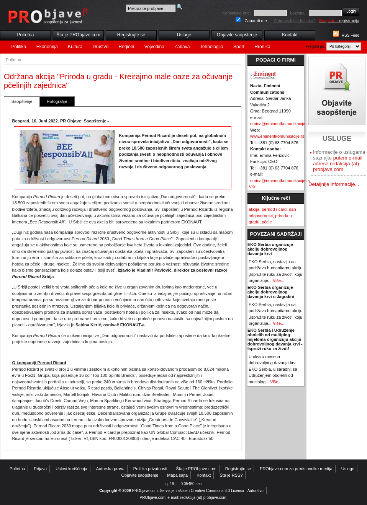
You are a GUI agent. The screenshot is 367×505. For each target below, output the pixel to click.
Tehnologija (211, 46)
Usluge (184, 34)
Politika (18, 46)
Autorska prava (110, 468)
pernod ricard (274, 209)
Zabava (182, 46)
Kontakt (290, 34)
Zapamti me (256, 20)
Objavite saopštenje (237, 34)
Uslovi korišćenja (71, 468)
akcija (254, 209)
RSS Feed (350, 35)
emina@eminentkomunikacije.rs (280, 123)
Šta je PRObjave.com (78, 34)
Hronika (262, 46)
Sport (238, 46)
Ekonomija (47, 46)
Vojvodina (154, 46)
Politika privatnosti (150, 468)
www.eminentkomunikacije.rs (277, 136)
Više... (254, 187)
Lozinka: (298, 13)
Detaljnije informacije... (333, 184)
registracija (339, 20)
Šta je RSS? (231, 475)
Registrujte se (131, 34)
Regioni (126, 46)
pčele (267, 222)
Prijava (40, 468)
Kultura (75, 46)
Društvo (100, 46)
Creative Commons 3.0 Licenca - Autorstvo (227, 491)
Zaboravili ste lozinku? (295, 20)
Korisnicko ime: (236, 13)
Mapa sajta (177, 475)
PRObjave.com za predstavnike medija (296, 468)
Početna (25, 34)
